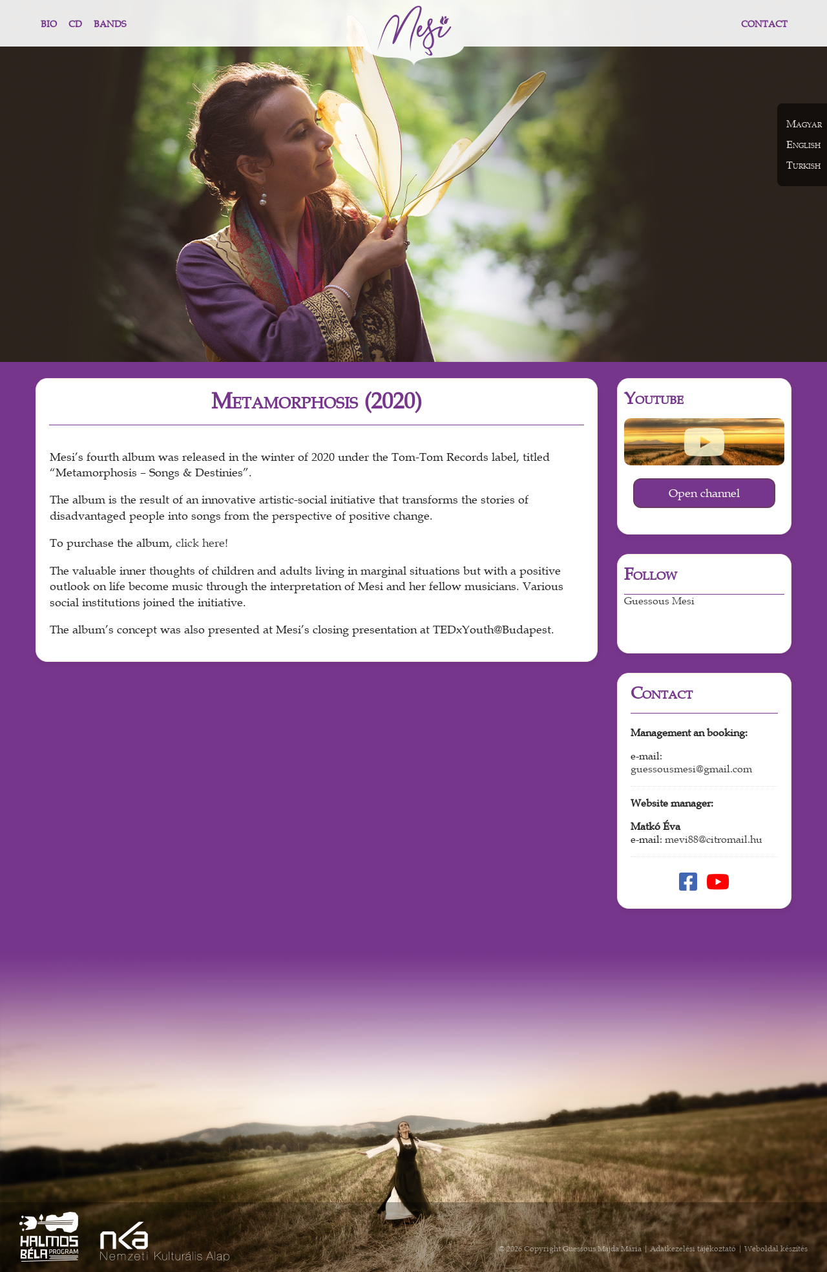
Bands (110, 24)
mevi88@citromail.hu (713, 839)
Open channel (704, 493)
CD (75, 24)
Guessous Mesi (659, 601)
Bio (49, 24)
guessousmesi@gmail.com (691, 769)
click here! (202, 543)
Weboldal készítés (776, 1248)
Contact (764, 24)
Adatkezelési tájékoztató (693, 1248)
